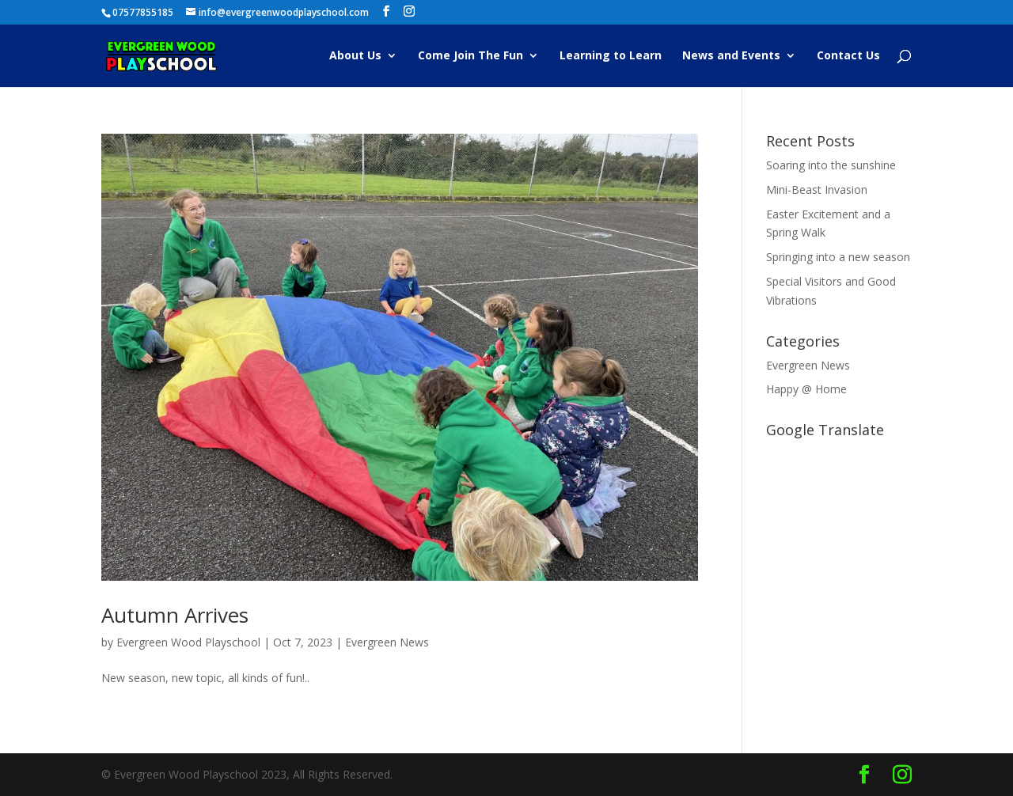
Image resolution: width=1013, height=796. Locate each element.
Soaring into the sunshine (831, 164)
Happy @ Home (806, 388)
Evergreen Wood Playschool (188, 642)
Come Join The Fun (470, 56)
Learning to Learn (611, 56)
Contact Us (848, 56)
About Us (355, 56)
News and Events (731, 56)
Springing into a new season (838, 256)
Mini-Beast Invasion (816, 189)
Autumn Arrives (175, 615)
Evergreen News (387, 642)
